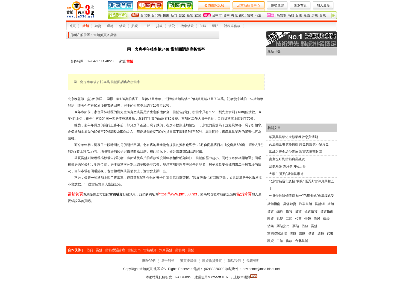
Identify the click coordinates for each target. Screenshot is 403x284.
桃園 (166, 15)
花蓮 (258, 15)
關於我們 (148, 261)
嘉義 (307, 15)
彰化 (234, 15)
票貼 (215, 26)
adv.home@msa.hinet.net (261, 269)
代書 (298, 219)
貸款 (159, 26)
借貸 (171, 26)
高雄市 (281, 15)
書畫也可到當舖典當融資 (287, 159)
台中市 (217, 15)
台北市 (145, 15)
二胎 (147, 26)
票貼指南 (283, 226)
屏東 (314, 15)
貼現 (134, 26)
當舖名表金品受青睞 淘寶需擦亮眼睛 (295, 152)
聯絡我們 (234, 261)
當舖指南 (273, 204)
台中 (226, 15)
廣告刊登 (167, 261)
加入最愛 (323, 5)
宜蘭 (198, 15)
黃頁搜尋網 (188, 261)
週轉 (110, 26)
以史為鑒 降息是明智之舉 (287, 166)
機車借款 (187, 26)
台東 (322, 15)
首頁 (72, 26)
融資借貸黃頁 (212, 261)
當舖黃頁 (100, 35)
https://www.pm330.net (177, 194)
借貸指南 (326, 211)
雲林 (250, 15)
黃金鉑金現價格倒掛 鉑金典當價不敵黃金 (299, 144)
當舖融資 (289, 204)
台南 (299, 15)
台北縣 (156, 15)
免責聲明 (253, 261)
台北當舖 (301, 241)
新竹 (174, 15)
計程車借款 (232, 26)
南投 (242, 15)
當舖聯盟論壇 (277, 233)
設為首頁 (300, 5)
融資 (98, 26)
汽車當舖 (305, 204)
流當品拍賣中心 (248, 5)
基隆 (190, 15)
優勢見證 (277, 5)
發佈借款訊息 (214, 5)
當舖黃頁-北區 (150, 269)
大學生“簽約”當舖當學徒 (286, 174)
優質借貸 (310, 211)
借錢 (202, 26)
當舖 (85, 26)
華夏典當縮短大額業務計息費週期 (293, 137)
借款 (122, 26)
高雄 (291, 15)
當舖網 (320, 204)
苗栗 (182, 15)
